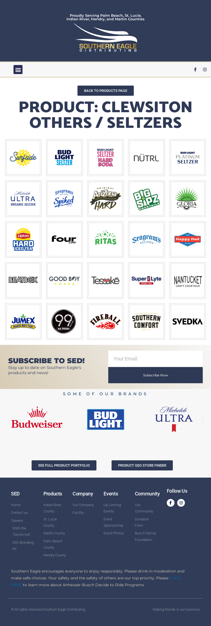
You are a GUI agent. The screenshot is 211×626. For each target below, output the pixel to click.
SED (15, 494)
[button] (18, 69)
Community (147, 494)
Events (111, 494)
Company (83, 494)
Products (52, 494)
